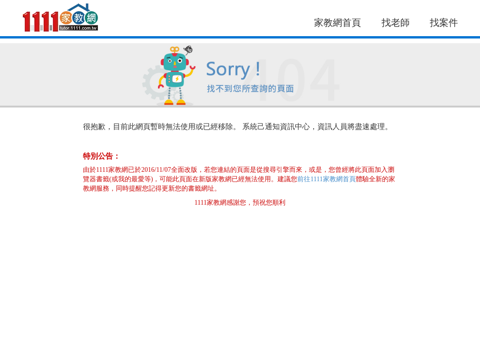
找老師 (396, 22)
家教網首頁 (337, 22)
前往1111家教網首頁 (326, 179)
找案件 (444, 22)
